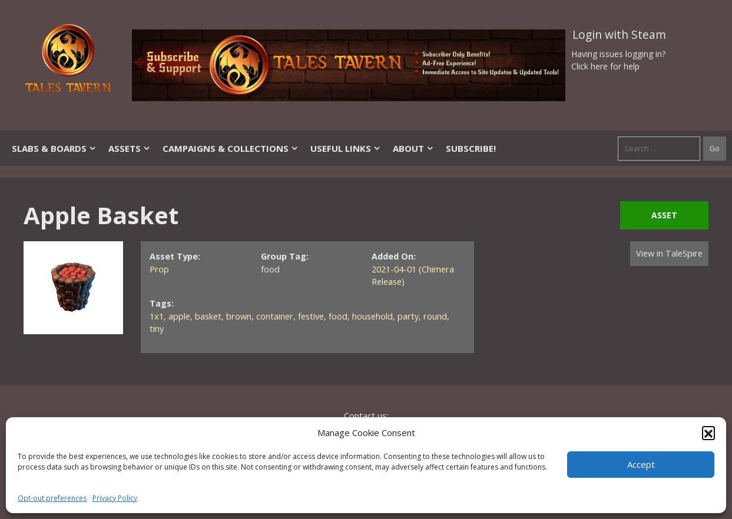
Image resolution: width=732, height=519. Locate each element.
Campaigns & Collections (231, 148)
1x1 (157, 316)
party (408, 316)
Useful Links (345, 148)
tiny (157, 328)
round (435, 316)
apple (179, 316)
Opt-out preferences (52, 498)
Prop (159, 269)
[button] (708, 432)
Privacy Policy (114, 498)
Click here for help (605, 66)
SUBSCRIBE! (471, 148)
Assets (129, 148)
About (413, 148)
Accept (641, 464)
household (372, 316)
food (338, 316)
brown (238, 316)
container (274, 316)
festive (311, 316)
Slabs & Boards (54, 148)
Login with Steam (619, 34)
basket (208, 316)
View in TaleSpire (669, 253)
